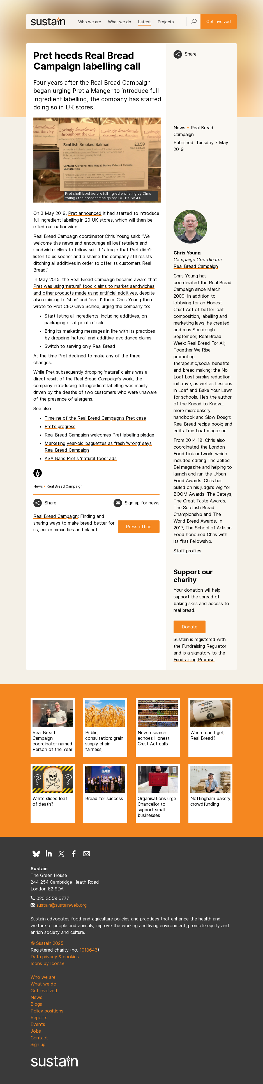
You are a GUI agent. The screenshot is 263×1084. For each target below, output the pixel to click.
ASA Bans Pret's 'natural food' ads (81, 458)
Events (38, 1024)
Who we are (89, 21)
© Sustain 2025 (47, 943)
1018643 (89, 950)
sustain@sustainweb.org (61, 905)
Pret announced (84, 213)
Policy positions (47, 1011)
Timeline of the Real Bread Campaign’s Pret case (95, 418)
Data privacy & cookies (55, 956)
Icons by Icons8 (47, 963)
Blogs (36, 1004)
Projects (166, 21)
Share (191, 54)
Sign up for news (142, 503)
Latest (144, 21)
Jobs (36, 1031)
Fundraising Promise (194, 659)
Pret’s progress (60, 426)
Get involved (218, 21)
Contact (39, 1038)
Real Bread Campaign (64, 486)
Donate (189, 627)
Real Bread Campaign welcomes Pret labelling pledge (99, 435)
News (179, 127)
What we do (119, 21)
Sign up (38, 1044)
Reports (39, 1017)
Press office (138, 526)
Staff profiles (187, 551)
